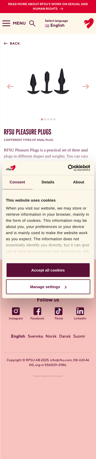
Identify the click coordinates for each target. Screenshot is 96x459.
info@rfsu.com (61, 360)
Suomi (79, 337)
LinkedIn (80, 318)
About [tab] (78, 182)
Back (14, 43)
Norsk (51, 337)
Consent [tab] (17, 182)
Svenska (35, 337)
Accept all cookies (48, 270)
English (18, 337)
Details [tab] (48, 182)
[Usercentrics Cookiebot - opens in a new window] (68, 168)
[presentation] (10, 86)
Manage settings (48, 287)
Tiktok (58, 318)
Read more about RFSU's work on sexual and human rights (48, 7)
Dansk (65, 337)
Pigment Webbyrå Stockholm (48, 376)
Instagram (16, 318)
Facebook (37, 318)
